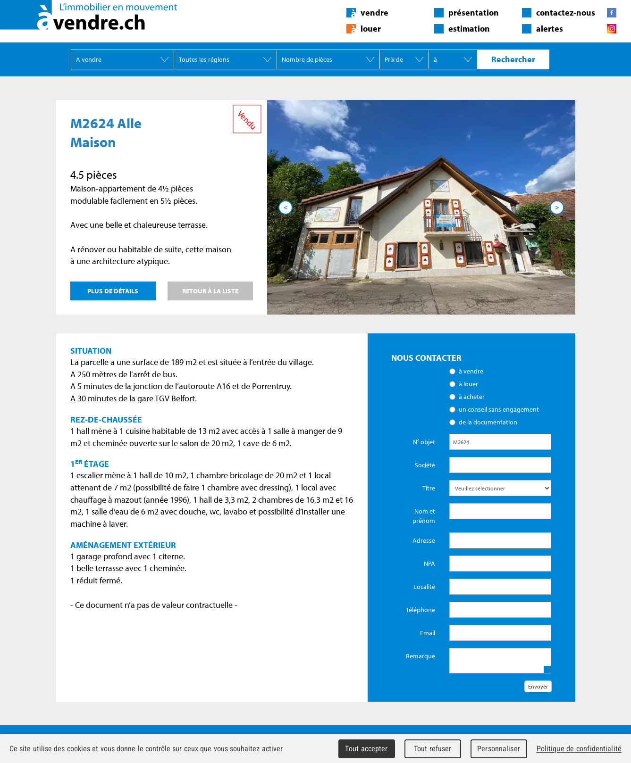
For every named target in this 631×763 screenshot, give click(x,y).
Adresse (423, 540)
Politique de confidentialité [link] (579, 748)
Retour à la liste (210, 291)
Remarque (420, 656)
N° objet (424, 442)
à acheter (472, 396)
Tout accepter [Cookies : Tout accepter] (366, 748)
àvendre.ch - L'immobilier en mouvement (88, 15)
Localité (424, 586)
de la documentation (488, 422)
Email (427, 633)
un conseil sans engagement (499, 409)
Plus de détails (112, 291)
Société (425, 465)
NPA (429, 563)
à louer (468, 384)
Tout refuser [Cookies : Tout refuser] (433, 748)
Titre (428, 488)
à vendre (471, 371)
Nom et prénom (423, 516)
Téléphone (420, 609)
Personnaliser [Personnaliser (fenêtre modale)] (498, 748)
